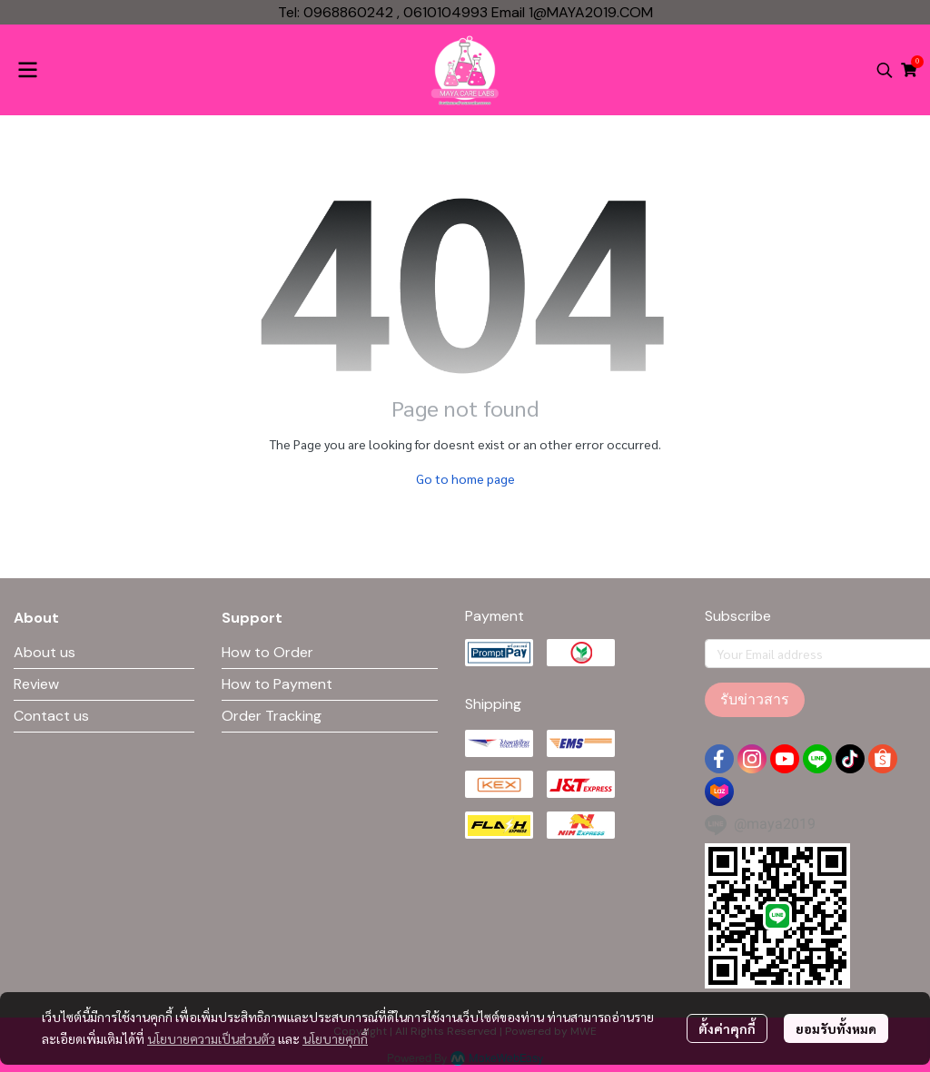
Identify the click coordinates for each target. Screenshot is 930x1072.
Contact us (51, 715)
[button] (884, 70)
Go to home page (465, 478)
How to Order (267, 652)
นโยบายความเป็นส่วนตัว (211, 1038)
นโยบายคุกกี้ (335, 1038)
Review (36, 683)
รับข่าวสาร (754, 699)
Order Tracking (272, 715)
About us (44, 652)
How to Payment (277, 683)
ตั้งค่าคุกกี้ (727, 1028)
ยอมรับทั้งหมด (836, 1028)
